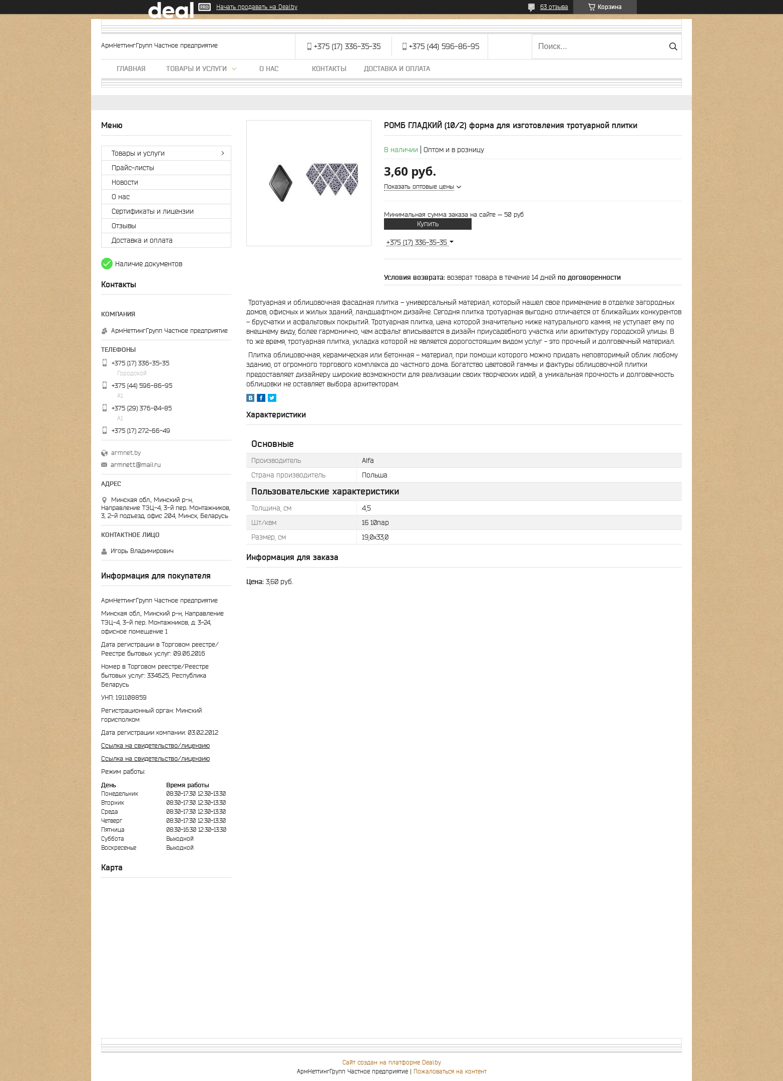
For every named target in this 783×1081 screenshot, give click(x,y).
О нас (268, 69)
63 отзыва (554, 7)
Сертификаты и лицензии (153, 211)
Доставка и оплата (397, 69)
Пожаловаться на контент (450, 1071)
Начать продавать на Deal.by (256, 7)
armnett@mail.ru (136, 464)
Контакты (329, 69)
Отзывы (124, 226)
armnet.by (126, 452)
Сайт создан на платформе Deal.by (391, 1062)
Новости (125, 182)
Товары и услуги (196, 69)
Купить (428, 224)
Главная (131, 69)
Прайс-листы (133, 168)
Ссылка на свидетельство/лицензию (155, 745)
